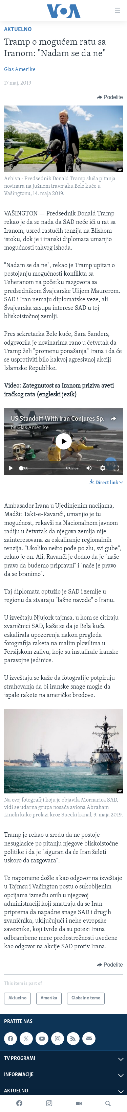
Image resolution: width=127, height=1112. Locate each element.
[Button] (110, 97)
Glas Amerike (20, 69)
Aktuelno (18, 29)
